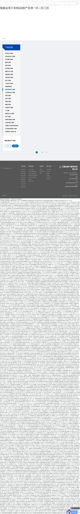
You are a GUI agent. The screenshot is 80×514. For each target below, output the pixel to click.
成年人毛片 (73, 433)
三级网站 (18, 238)
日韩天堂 (12, 419)
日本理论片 (21, 291)
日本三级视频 (10, 243)
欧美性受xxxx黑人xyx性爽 (65, 471)
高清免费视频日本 (71, 385)
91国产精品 (66, 327)
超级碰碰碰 (32, 223)
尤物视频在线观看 (19, 255)
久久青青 (31, 202)
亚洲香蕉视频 (56, 402)
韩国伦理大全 (15, 433)
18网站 (27, 453)
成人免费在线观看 (62, 394)
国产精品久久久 (59, 206)
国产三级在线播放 (59, 491)
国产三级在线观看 (36, 276)
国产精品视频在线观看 (40, 209)
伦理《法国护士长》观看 (41, 391)
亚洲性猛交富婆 (58, 280)
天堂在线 (17, 399)
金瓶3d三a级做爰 (69, 229)
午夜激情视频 (42, 218)
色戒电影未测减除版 (17, 343)
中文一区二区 (45, 447)
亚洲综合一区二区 (58, 237)
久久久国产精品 (12, 335)
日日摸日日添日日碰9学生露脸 (19, 305)
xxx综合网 (73, 260)
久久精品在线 (72, 201)
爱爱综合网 (48, 460)
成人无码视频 (33, 383)
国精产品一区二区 (69, 309)
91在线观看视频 (3, 201)
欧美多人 (40, 371)
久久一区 (4, 207)
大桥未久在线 (27, 396)
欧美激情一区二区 (23, 299)
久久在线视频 (69, 298)
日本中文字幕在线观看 (20, 379)
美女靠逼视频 (27, 407)
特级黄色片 (6, 322)
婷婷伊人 (27, 332)
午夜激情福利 (13, 322)
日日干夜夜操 (52, 415)
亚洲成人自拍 (45, 204)
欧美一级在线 (28, 329)
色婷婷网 (63, 372)
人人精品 (71, 338)
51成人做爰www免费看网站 (22, 321)
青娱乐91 (47, 467)
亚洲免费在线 (58, 424)
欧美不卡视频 (30, 217)
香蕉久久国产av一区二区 (30, 291)
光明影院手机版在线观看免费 (62, 279)
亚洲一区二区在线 (69, 424)
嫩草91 (58, 226)
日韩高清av (48, 209)
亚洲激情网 (2, 471)
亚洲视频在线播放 (47, 499)
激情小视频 (8, 231)
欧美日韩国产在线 (24, 315)
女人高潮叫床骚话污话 (10, 485)
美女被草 (60, 360)
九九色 (14, 452)
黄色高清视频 (39, 453)
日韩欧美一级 (44, 215)
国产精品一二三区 (7, 246)
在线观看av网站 (70, 376)
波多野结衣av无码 (41, 263)
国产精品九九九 (57, 234)
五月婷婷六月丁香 (61, 271)
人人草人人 (63, 234)
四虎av (13, 269)
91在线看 (30, 265)
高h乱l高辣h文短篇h (4, 249)
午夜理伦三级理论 (5, 326)
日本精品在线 (37, 288)
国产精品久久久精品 (22, 221)
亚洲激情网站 (46, 388)
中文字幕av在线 (9, 443)
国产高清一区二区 (72, 299)
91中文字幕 (49, 215)
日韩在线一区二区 (57, 220)
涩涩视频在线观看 (30, 293)
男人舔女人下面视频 (10, 235)
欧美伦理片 (16, 243)
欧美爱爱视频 (43, 280)
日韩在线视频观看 (28, 322)
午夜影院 (54, 223)
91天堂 (19, 394)
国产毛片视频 (56, 505)
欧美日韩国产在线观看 (20, 329)
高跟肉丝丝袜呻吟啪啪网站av (64, 276)
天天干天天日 (69, 240)
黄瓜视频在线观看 (42, 402)
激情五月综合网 (58, 265)
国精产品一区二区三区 (16, 313)
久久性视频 (10, 248)
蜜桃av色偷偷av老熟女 (59, 204)
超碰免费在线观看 (61, 482)
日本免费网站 (51, 204)
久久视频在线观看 (11, 447)
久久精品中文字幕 (4, 405)
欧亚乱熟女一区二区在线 (11, 496)
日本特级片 (38, 410)
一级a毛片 (29, 284)
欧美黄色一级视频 (42, 346)
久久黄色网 (54, 282)
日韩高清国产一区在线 (5, 464)
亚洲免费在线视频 (11, 492)
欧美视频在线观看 (52, 226)
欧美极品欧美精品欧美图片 (28, 235)
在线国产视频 (65, 265)
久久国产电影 (24, 358)
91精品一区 (14, 382)
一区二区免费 (22, 318)
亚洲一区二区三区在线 (6, 206)
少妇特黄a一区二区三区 (55, 443)
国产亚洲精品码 (13, 287)
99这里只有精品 (50, 213)
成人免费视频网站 (54, 324)
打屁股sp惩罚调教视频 (29, 279)
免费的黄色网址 (73, 413)
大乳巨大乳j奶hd (71, 322)
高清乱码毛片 (39, 369)
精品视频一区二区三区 (61, 207)
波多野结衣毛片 (70, 212)
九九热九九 (42, 217)
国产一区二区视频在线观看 (36, 397)
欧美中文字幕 (70, 207)
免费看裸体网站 (25, 394)
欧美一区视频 (33, 404)
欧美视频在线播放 (54, 455)
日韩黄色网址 (37, 443)
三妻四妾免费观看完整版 (46, 418)
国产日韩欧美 (21, 279)
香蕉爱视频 (75, 466)
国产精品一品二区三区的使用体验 (29, 388)
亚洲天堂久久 (53, 319)
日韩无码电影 (30, 251)
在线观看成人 (22, 259)
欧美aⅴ (23, 293)
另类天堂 (69, 433)
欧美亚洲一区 (20, 360)
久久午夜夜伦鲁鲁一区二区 (41, 285)
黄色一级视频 (48, 263)
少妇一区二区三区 (51, 316)
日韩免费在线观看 (26, 204)
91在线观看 (8, 207)
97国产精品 (66, 380)
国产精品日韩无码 (55, 243)
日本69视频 (65, 274)
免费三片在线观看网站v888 (41, 461)
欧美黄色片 (74, 243)
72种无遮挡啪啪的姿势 (72, 227)
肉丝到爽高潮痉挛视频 (65, 430)
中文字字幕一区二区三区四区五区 (42, 296)
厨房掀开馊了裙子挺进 (6, 259)
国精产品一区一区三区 (12, 254)
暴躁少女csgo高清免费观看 (58, 255)
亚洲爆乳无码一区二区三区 (10, 438)
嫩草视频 (76, 229)
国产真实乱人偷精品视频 (23, 382)
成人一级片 (6, 357)
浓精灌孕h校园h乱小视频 (42, 511)
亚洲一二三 (24, 280)
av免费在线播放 (73, 304)
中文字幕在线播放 (56, 452)
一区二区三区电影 (63, 218)
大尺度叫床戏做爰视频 (35, 405)
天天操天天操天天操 (62, 252)
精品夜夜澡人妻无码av (57, 347)
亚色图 (77, 221)
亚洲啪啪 (12, 455)
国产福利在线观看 (46, 483)
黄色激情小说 (75, 326)
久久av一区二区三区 (29, 508)
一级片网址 (9, 407)
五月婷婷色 (52, 467)
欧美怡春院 (61, 380)
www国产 (2, 418)
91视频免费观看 (48, 349)
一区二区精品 (63, 402)
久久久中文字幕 (38, 430)
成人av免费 (66, 491)
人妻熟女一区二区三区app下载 (31, 446)
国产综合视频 (13, 265)
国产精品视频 (63, 293)
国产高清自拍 (20, 505)
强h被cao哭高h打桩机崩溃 (28, 349)
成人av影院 (5, 209)
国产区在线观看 (55, 284)
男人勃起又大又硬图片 (28, 335)
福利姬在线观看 (54, 315)
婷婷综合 (7, 316)
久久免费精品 (32, 458)
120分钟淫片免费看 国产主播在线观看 (41, 319)
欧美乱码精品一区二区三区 (62, 321)
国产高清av (50, 340)
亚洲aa (75, 410)
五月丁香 (54, 492)
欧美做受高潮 (61, 259)
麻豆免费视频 (64, 463)
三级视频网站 (76, 444)
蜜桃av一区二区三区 (11, 201)
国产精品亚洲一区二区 (26, 248)
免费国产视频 (23, 213)
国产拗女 (7, 332)
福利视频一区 (28, 259)
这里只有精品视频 (30, 432)
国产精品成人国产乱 (37, 202)
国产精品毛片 (3, 469)
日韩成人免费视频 (75, 248)
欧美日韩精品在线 (4, 446)
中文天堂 (38, 418)
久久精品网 (70, 444)
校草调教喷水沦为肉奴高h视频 (43, 321)
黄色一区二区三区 (15, 475)
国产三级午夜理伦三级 (26, 444)
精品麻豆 (37, 282)
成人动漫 (61, 291)
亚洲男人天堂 (56, 340)
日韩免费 (14, 246)
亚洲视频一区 (71, 349)
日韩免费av (18, 497)
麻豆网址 (60, 318)
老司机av (54, 329)
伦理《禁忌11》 (37, 324)
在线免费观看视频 (12, 290)
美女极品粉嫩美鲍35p (54, 436)
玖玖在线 (22, 483)
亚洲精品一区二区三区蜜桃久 (64, 287)
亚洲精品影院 (66, 377)
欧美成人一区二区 (33, 310)
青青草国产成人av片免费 (13, 385)
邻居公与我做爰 (50, 400)
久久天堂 (50, 410)
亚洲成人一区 (49, 220)
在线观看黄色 (22, 390)
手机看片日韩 (34, 226)
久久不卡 (56, 486)
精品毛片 (49, 461)
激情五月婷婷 (76, 280)
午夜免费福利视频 (22, 254)
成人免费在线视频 (15, 213)
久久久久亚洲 (11, 405)
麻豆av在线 (50, 248)
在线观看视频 (76, 262)
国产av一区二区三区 (34, 366)
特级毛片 (40, 259)
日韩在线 (36, 411)
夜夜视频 (56, 380)
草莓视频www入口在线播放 (9, 237)
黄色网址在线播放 (44, 232)
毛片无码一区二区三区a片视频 (22, 246)
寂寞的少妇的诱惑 (22, 513)
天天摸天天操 (25, 340)
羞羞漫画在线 (41, 312)
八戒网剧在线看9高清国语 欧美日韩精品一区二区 (50, 322)
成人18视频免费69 (22, 488)
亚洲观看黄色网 (15, 337)
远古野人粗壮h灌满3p (32, 260)
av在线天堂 (39, 383)
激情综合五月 (72, 419)
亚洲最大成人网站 (35, 357)
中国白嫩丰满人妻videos (66, 458)
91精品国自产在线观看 (68, 355)
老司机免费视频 (49, 472)
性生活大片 (2, 315)
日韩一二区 (17, 447)
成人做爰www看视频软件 (42, 206)
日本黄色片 (33, 444)
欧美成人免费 (37, 386)
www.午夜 (42, 357)
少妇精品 (47, 362)
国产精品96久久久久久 (65, 461)
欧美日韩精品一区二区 (49, 302)
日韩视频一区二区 (56, 422)
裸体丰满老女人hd (20, 496)
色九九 (67, 301)
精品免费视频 (60, 274)
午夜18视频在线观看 (49, 237)
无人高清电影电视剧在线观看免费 (48, 279)
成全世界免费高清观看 (15, 304)
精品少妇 (37, 294)
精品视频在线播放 (69, 365)
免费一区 (68, 271)
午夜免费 (12, 210)
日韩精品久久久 (14, 259)
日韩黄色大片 (12, 309)
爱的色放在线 (35, 243)
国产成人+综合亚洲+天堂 (51, 257)
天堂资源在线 (52, 309)
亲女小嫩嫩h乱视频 (39, 415)
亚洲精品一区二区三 (52, 276)
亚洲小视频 (64, 237)
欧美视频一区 (45, 313)
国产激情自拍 (45, 380)
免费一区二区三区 (60, 210)
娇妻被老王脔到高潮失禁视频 (74, 252)
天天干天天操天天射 (64, 341)
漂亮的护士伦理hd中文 (73, 279)
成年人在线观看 (67, 260)
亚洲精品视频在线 (4, 385)
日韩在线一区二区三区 (30, 400)
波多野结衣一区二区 (26, 343)
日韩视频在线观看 (40, 305)
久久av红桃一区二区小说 (65, 449)
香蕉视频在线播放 (17, 204)
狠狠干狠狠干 (21, 294)
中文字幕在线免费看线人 (46, 477)
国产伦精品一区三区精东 (10, 436)
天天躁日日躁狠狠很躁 (19, 439)
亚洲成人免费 (73, 316)
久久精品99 (4, 255)
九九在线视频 (46, 500)
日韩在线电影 (48, 243)
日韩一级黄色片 (38, 299)
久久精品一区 (38, 313)
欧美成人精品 (17, 249)
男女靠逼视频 (43, 351)
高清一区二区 (15, 229)
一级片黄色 (32, 486)
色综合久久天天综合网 (51, 351)
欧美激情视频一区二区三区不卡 (20, 210)
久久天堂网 (4, 363)
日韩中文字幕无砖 (11, 508)
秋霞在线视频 (35, 284)
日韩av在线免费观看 (36, 447)
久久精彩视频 (41, 227)
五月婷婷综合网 (69, 379)
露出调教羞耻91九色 (72, 391)
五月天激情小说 (44, 254)
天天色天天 (8, 338)
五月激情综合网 (38, 340)
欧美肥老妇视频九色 (52, 338)
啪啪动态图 (5, 377)
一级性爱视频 (18, 212)
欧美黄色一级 (5, 212)
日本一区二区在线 (32, 210)
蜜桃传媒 (26, 483)
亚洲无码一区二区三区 (30, 209)
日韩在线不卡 (9, 217)
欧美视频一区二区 (58, 248)
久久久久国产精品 (32, 321)
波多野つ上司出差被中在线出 (9, 379)
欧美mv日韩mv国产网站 (23, 330)
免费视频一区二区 (15, 315)
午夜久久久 (50, 471)
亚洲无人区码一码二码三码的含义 (58, 277)
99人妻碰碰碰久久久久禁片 (58, 344)
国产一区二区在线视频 (74, 305)
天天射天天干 (36, 251)
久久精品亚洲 (8, 271)
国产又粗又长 (27, 511)
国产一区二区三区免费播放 (53, 245)
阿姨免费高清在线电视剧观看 (49, 453)
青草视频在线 (56, 304)
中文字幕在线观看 (18, 354)
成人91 (6, 241)
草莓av (74, 235)
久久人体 (13, 310)
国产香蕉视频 (37, 262)
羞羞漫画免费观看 (65, 435)
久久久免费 (16, 318)
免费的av (69, 503)
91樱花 (4, 294)
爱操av (15, 380)
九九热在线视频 (75, 240)
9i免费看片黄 (50, 298)
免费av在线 (38, 204)
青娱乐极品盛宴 (16, 245)
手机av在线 (54, 202)
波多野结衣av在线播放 (20, 274)
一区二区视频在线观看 (16, 232)
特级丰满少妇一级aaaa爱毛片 (55, 388)
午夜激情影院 (57, 302)
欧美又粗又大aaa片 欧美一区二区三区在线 (25, 288)
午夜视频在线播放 (54, 296)
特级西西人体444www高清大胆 (37, 333)
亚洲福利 (25, 234)
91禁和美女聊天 (19, 371)
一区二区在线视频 (9, 276)
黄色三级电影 (71, 215)
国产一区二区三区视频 (39, 315)
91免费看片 (27, 478)
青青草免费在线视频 (25, 405)
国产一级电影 (76, 478)
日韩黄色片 (30, 245)
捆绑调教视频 (12, 212)
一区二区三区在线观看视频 (46, 343)
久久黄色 (73, 202)
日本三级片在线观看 (70, 402)
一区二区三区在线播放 (25, 327)
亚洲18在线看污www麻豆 (41, 210)
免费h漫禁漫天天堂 (74, 271)
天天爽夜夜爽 (65, 369)
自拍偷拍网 (29, 252)
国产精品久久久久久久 (65, 304)
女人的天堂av (67, 390)
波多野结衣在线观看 (65, 220)
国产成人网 (60, 352)
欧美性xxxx (5, 330)
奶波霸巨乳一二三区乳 (14, 477)
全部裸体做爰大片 (52, 313)
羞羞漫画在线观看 (38, 513)
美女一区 (32, 396)
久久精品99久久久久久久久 (68, 457)
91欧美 (53, 491)
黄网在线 (77, 385)
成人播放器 (58, 290)
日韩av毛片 (4, 447)
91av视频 (50, 240)
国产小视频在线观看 (16, 458)
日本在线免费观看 (67, 352)
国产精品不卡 (29, 290)
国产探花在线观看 (42, 413)
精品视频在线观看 (14, 488)
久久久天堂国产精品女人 (63, 419)
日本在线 (76, 366)
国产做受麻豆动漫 (53, 241)
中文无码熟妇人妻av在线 (26, 304)
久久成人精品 (42, 467)
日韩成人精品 (72, 232)
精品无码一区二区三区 (40, 419)
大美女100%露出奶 (54, 421)
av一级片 (67, 506)
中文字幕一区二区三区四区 (61, 212)
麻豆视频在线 (48, 347)
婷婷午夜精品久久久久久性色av (38, 277)
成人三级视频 (63, 340)
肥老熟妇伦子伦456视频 (17, 271)
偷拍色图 (7, 268)
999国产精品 (22, 475)
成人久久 (17, 374)
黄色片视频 (6, 467)
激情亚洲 (10, 355)
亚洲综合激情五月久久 (25, 397)
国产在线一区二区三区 (8, 411)
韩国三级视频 (64, 285)
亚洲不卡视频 (71, 446)
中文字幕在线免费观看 (22, 438)
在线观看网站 (30, 280)
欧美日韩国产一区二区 (72, 285)
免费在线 (27, 266)
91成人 (68, 425)
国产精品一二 (71, 224)
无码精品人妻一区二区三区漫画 (14, 365)
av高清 (23, 455)
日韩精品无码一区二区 (40, 474)
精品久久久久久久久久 (53, 260)
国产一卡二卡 (55, 263)
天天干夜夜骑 (26, 346)
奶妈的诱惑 (41, 240)
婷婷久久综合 (62, 421)
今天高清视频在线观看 (35, 441)
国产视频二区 (61, 246)
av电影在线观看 (25, 232)
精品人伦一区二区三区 (30, 393)
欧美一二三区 (6, 478)
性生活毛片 (26, 206)
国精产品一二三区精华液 (18, 404)
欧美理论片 (23, 432)
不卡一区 (53, 326)
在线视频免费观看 (46, 463)
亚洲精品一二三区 (68, 221)
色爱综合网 (64, 363)
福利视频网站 (77, 224)
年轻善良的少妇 (74, 287)
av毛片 (70, 371)
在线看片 (17, 269)
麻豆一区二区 (5, 477)
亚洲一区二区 (25, 316)
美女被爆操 (46, 502)
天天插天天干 (23, 282)
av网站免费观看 (60, 221)
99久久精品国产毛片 (19, 391)
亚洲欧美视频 (34, 271)
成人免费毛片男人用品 (39, 349)
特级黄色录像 (53, 224)
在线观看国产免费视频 (61, 223)
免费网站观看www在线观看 (18, 307)
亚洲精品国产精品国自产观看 (24, 355)
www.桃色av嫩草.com (7, 296)
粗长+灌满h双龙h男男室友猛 (29, 368)
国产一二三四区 (36, 322)
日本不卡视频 (55, 407)
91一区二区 (11, 251)
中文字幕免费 (61, 263)
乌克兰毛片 (54, 310)
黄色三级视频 (68, 226)
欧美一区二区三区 (8, 343)
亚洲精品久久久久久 (49, 404)
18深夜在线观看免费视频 (5, 221)
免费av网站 (14, 355)
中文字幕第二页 (38, 327)
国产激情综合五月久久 (63, 337)
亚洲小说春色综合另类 (71, 405)
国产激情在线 (27, 207)
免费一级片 (5, 301)
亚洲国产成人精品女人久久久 (52, 413)
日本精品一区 (11, 483)
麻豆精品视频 (54, 469)
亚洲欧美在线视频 (74, 213)
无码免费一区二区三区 (6, 337)
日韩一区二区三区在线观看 (5, 307)
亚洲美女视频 (68, 307)
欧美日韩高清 (55, 217)
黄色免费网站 (69, 477)
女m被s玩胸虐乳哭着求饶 (50, 441)
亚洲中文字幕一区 (39, 393)
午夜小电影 (67, 443)
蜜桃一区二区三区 (19, 310)
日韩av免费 (56, 294)
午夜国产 (60, 296)
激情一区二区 (26, 427)
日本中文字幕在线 (51, 235)
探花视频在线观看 (75, 226)
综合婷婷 (54, 499)
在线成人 (5, 382)
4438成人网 (53, 312)
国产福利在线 (42, 427)
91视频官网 (12, 416)
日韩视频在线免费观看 (60, 357)
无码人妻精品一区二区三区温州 (56, 408)
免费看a (60, 315)
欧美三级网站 (65, 280)
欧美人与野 (30, 220)
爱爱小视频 (57, 326)
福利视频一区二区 (31, 241)
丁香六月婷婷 (39, 400)
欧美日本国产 (54, 368)
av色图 (1, 452)
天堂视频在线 (74, 427)
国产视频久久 (8, 315)
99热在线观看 (71, 237)
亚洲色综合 (73, 209)
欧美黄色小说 (72, 255)
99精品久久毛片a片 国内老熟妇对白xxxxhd (60, 305)
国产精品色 (31, 316)
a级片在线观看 (45, 223)
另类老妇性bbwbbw (70, 277)
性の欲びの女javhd (47, 510)
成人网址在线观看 (70, 293)
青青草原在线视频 (64, 444)
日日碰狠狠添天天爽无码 (50, 464)
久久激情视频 (65, 388)
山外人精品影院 (45, 466)
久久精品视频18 (72, 290)
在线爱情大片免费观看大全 (37, 329)
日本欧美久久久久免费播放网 (59, 240)
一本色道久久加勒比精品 (8, 463)
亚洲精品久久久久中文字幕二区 (25, 337)
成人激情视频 (30, 385)
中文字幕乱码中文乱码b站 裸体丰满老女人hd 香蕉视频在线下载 (40, 269)
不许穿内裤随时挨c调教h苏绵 (62, 232)
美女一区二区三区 (73, 257)
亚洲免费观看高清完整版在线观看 (66, 505)
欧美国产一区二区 (61, 310)
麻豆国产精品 (19, 363)
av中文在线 (39, 483)
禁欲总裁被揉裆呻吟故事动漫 (59, 410)
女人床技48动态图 (8, 245)
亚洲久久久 (11, 249)
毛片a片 (50, 223)
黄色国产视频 (8, 347)
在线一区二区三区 (58, 269)
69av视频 (17, 260)
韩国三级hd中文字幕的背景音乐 (29, 380)
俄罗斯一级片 (71, 321)
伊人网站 (52, 333)
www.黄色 (27, 223)
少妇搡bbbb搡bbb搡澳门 (45, 469)
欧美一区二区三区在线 (39, 249)
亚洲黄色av (10, 346)
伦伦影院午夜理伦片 (17, 410)
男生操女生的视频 (23, 418)
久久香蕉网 (48, 277)
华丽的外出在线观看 (24, 202)
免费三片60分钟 (74, 443)
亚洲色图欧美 (24, 241)
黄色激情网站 (21, 443)
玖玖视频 (53, 429)
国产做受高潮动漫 (36, 360)
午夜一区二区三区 (11, 489)
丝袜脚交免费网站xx (48, 425)
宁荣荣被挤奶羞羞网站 (60, 478)
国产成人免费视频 (55, 460)
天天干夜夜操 (13, 316)
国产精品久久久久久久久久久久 (17, 226)
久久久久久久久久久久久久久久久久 (49, 273)
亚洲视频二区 (38, 433)
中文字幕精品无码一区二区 (8, 400)
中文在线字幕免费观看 (29, 201)
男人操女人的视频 (17, 474)
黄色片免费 (8, 362)
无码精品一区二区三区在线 (34, 215)
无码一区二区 (13, 497)
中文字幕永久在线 (32, 365)
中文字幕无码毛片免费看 (45, 251)
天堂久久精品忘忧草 (36, 475)
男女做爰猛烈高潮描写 (5, 324)
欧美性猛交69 (3, 227)
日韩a (36, 312)
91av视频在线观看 (12, 421)
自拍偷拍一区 (49, 346)
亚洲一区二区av (24, 365)
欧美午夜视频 (60, 209)
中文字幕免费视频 (76, 217)
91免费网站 (22, 218)
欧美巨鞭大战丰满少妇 (10, 340)
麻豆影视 (31, 309)
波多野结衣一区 (65, 201)
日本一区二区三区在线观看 (63, 282)
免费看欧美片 (72, 269)
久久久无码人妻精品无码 (54, 341)
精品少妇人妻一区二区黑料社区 (6, 282)
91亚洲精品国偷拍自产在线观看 (35, 471)
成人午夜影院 (40, 500)
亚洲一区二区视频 (14, 302)
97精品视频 (48, 405)
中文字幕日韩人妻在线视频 (18, 407)
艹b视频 (32, 503)
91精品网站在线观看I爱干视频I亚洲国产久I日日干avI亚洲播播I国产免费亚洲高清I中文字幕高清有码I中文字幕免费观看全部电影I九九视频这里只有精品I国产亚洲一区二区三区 (36, 199)
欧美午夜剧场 (64, 400)
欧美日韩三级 (77, 382)
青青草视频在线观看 (20, 344)
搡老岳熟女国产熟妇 (24, 463)
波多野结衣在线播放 (68, 358)
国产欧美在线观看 (50, 280)
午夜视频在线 (59, 457)
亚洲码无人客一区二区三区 (25, 277)
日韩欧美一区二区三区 (30, 455)
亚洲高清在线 (19, 316)
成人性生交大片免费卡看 (26, 238)
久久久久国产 (20, 234)
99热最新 (59, 285)
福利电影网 (14, 347)
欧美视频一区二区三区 (6, 213)
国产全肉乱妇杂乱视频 (8, 415)
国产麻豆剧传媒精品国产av (58, 346)
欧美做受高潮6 (5, 251)
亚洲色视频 (34, 452)
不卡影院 (62, 452)
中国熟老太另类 (10, 252)
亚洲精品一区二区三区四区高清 (43, 271)
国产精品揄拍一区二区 (35, 372)
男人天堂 (38, 252)
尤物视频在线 (13, 293)
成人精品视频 (50, 304)
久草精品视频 (47, 249)
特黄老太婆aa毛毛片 (14, 467)
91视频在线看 (45, 226)
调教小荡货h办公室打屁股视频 (6, 218)
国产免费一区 (61, 390)
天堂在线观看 (36, 280)
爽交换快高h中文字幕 (14, 202)
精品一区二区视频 (51, 210)
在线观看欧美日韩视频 (66, 332)
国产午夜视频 (22, 263)
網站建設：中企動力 (67, 195)
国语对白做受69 (75, 266)
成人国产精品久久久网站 (37, 390)
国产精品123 (63, 343)
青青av (63, 499)
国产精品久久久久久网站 (57, 349)
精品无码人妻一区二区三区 (25, 301)
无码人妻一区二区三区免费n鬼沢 (65, 217)
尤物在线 (7, 335)
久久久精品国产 (3, 254)
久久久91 (2, 460)
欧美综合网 (38, 273)
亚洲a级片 (44, 400)
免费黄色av (54, 511)
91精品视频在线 (10, 369)
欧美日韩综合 (3, 352)
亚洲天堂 (66, 436)
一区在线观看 (71, 265)
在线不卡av (62, 245)
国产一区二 (55, 425)
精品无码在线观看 (24, 257)
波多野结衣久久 (54, 259)
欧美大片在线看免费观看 (40, 377)
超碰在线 (6, 368)
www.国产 (24, 237)
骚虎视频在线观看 (35, 467)
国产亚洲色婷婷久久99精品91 (26, 224)
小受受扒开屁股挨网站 (31, 305)
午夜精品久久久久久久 (13, 441)
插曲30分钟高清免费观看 (6, 513)
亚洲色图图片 (75, 422)
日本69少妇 (58, 458)
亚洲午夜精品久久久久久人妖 (10, 234)
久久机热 (25, 354)
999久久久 (18, 422)
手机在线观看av (33, 206)
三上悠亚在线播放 (23, 269)
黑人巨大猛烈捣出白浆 (56, 332)
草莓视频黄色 (75, 288)
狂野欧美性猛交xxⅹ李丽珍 (20, 252)
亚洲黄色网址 (26, 352)
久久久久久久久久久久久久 (34, 382)
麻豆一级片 (14, 206)
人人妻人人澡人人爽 (30, 379)
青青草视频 (4, 511)
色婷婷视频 (39, 226)
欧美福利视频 (15, 372)
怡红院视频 (8, 262)
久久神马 (17, 284)
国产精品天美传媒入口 (36, 212)
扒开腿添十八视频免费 (63, 407)
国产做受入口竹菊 (39, 201)
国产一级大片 (46, 224)
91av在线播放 (19, 237)
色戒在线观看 (37, 352)
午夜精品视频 (32, 296)
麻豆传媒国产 (66, 371)
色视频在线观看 (45, 439)
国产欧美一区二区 (49, 218)
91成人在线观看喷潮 (26, 298)
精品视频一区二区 (68, 432)
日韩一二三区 (38, 223)
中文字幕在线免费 (59, 502)
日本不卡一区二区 (20, 201)
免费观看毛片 (57, 400)
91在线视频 (51, 234)
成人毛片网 (58, 415)
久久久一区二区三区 (17, 312)
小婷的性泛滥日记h (63, 450)
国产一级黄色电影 (25, 458)
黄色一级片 (60, 260)
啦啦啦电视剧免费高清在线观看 (44, 238)
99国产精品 (42, 405)
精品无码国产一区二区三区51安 (63, 312)
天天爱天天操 (17, 405)
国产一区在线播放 (40, 505)
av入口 (74, 455)
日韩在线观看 (5, 349)
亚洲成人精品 (15, 472)
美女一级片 (24, 312)
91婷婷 (38, 351)
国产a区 (64, 251)
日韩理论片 (33, 207)
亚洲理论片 (45, 330)
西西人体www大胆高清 (29, 480)
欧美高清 (76, 363)
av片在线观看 (11, 444)
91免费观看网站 (61, 301)
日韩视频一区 (57, 249)
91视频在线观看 (13, 427)
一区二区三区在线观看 (71, 492)
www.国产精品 (67, 502)
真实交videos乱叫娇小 (27, 276)
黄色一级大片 (76, 396)
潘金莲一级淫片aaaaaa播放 (63, 273)
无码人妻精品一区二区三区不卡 (20, 411)
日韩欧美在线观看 (74, 296)
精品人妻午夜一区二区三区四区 (67, 438)
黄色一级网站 (3, 321)
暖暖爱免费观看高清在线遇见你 (7, 439)
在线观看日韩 (29, 390)
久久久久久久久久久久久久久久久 (9, 238)
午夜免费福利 (23, 457)
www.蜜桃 (59, 202)
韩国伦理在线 (26, 324)
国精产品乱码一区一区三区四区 (13, 224)
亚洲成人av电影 (36, 274)
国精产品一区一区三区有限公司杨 (15, 220)
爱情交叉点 (67, 413)
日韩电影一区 (6, 210)
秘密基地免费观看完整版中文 (66, 249)
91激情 (42, 252)
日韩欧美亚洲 (45, 234)
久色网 (7, 352)
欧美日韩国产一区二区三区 (22, 265)
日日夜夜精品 (17, 419)
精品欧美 (53, 335)
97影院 (51, 249)
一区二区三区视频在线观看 (8, 399)
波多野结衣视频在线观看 (42, 248)
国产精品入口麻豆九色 (74, 393)
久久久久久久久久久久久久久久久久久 (17, 209)
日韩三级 (19, 280)
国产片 (18, 241)
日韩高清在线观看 (46, 397)
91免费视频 (70, 235)
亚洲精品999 (71, 337)
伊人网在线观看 (20, 206)
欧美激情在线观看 (53, 354)
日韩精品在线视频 (68, 259)
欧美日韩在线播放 (64, 418)
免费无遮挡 (61, 455)
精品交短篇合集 (32, 232)
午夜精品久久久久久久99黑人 (73, 400)
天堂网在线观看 (49, 402)
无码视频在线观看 (36, 301)
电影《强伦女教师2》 (24, 215)
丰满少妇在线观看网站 (22, 217)
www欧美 (32, 352)
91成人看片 (20, 482)
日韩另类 (62, 226)
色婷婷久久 (31, 324)
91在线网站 (61, 413)
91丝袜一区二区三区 (40, 363)
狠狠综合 (36, 293)
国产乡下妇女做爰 (25, 435)
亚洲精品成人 (55, 360)
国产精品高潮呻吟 (51, 229)
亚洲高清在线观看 (46, 368)
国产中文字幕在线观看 (69, 246)
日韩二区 (28, 383)
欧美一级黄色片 (35, 240)
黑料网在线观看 (6, 240)
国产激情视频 (39, 255)
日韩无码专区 (68, 499)
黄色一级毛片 (17, 218)
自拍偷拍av (18, 293)
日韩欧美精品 (3, 443)
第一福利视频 (49, 299)
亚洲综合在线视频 (15, 291)
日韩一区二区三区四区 (17, 296)
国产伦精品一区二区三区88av (39, 290)
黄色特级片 (67, 496)
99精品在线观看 (37, 220)
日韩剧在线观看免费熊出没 (30, 268)
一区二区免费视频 (40, 237)
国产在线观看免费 (24, 471)
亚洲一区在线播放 (35, 326)
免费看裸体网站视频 (60, 319)
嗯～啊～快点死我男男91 (41, 207)
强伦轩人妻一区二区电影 (72, 223)
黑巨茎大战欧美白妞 (35, 343)
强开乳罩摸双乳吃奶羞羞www (27, 249)
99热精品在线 (33, 273)
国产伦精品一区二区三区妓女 (67, 254)
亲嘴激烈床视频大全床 (30, 433)
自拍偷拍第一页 (10, 469)
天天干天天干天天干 (38, 396)
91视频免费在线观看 (19, 466)
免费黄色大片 (63, 466)
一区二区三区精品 (57, 262)
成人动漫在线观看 (8, 418)
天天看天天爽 (43, 460)
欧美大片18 (2, 241)
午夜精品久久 (25, 296)
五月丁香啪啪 (71, 436)
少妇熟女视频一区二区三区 (45, 307)
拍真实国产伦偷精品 (66, 202)
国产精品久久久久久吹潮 (34, 246)
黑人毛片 (11, 457)
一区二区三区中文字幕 (60, 309)
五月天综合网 (29, 254)
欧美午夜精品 (64, 227)
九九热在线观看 (19, 235)
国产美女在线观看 (14, 464)
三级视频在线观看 (50, 432)
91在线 (46, 240)
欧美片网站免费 (17, 326)
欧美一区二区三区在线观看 (33, 460)
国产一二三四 (64, 262)
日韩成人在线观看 (11, 274)
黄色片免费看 (66, 238)
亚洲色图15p (51, 379)
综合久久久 (65, 299)
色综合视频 (58, 224)
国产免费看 (14, 294)
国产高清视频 (23, 419)
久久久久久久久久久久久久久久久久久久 (36, 257)
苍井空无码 (39, 260)
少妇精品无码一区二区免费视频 (15, 349)
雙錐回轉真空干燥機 (9, 140)
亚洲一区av (12, 273)
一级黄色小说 (9, 294)
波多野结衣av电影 (38, 488)
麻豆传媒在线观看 (26, 271)
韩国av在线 (45, 471)
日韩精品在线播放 (30, 282)
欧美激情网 (59, 368)
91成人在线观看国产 (66, 248)
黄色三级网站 (46, 396)
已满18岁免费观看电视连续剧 (69, 291)
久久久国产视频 (64, 374)
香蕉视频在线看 (72, 301)
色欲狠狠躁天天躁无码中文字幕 (40, 245)
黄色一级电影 (6, 455)
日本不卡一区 (35, 238)
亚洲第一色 (54, 288)
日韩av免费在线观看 (5, 341)
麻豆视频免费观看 (73, 491)
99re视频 (8, 402)
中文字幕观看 (41, 344)
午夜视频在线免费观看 (62, 241)
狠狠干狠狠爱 (58, 333)
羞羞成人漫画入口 (5, 202)
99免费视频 (75, 480)
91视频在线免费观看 (16, 231)
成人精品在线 (33, 204)
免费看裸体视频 (18, 388)
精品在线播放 (46, 201)
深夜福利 (25, 482)
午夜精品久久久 (66, 313)
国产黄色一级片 (9, 482)
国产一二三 (51, 265)
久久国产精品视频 (24, 245)
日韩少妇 (38, 232)
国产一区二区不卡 (13, 241)
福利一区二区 (13, 478)
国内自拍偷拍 (36, 335)
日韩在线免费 (43, 262)
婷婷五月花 (52, 424)
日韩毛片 (26, 307)
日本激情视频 (48, 266)
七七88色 (44, 259)
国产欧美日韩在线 (17, 248)
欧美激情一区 (68, 411)
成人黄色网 (12, 332)
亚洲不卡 (49, 259)
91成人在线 (17, 480)
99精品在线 (49, 360)
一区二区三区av (67, 209)
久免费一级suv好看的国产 (28, 229)
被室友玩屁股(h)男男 (34, 427)
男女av (9, 229)
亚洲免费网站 (37, 279)
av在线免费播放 (30, 299)
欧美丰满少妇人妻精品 (75, 220)
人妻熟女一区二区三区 (67, 360)
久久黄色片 (70, 280)
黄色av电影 (21, 477)
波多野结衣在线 (56, 215)
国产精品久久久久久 (39, 302)
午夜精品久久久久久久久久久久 (51, 318)
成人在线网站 (29, 436)
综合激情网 (74, 411)
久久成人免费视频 (62, 416)
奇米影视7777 (68, 335)
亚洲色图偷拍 (31, 302)
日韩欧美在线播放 (61, 351)
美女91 (64, 368)
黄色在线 (33, 327)
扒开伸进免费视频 (42, 284)
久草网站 (73, 324)
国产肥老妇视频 (65, 290)
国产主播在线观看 (19, 273)
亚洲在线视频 (64, 322)
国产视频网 (50, 447)
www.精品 (65, 349)
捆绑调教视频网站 (52, 206)
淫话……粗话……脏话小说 (34, 266)
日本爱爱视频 (68, 427)
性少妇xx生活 (8, 232)
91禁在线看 (74, 318)
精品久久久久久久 (37, 309)
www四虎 (56, 394)
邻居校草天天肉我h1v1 (45, 274)
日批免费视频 (72, 341)
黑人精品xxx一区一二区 (5, 304)
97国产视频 (43, 220)
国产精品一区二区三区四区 (55, 201)
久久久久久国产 (38, 368)
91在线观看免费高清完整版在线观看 (59, 385)
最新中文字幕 (7, 310)
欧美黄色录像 (72, 388)
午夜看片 (56, 386)
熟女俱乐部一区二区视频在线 (32, 218)
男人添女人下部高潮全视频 (45, 326)
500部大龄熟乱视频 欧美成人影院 (46, 294)
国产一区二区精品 (46, 506)
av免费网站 (70, 418)
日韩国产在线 (36, 217)
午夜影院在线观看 (27, 255)
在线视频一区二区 (28, 347)
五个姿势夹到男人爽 (74, 404)
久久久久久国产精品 (8, 452)
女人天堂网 (23, 383)
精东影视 (61, 231)
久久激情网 (72, 273)
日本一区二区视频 (12, 344)
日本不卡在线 (49, 262)
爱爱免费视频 (35, 227)
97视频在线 (44, 383)
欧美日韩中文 (69, 243)
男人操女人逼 (31, 315)
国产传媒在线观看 (46, 436)
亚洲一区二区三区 (56, 474)
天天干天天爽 (75, 485)
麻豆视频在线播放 (66, 316)
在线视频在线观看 (43, 229)
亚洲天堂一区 (14, 221)
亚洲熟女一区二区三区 (5, 226)
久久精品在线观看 (20, 421)
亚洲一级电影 (27, 226)
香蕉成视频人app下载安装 (12, 430)
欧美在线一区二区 (31, 312)
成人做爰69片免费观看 (31, 472)
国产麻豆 (60, 377)
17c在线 (52, 386)
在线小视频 (12, 374)
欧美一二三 (2, 340)
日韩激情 (44, 299)
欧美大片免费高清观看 (9, 284)
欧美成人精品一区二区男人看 (61, 235)
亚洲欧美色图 (54, 209)
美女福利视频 (53, 321)
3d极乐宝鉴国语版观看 (43, 446)
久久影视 (71, 377)
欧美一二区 (17, 463)
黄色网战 (20, 229)
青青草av (5, 319)
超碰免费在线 (30, 354)
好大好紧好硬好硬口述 (44, 424)
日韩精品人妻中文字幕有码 (56, 251)
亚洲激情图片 (45, 212)
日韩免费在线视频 (5, 497)
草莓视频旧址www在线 (28, 416)
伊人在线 (49, 383)
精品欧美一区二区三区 (5, 383)
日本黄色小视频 (38, 463)
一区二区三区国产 (38, 231)
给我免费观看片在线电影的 (51, 246)
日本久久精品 (67, 213)
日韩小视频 (9, 382)
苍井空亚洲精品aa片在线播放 (25, 243)
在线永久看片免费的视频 (67, 268)
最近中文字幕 (57, 404)
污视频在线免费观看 (19, 227)
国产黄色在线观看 (5, 427)
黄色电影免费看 (47, 385)
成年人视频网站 (52, 232)
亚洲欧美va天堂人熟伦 (60, 229)
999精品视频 (76, 469)
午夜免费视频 (50, 366)
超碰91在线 (74, 460)
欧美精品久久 (10, 204)
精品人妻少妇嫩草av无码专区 (33, 287)
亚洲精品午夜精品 (66, 296)
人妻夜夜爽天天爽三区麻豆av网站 (61, 393)
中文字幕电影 (56, 218)
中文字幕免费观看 (18, 369)
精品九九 (77, 322)
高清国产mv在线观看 (59, 213)
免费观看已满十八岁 (47, 492)
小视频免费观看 (27, 477)
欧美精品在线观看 (63, 294)
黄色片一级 (24, 474)
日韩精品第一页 (43, 304)
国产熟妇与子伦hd (61, 511)
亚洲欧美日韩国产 (57, 227)
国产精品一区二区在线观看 (68, 315)
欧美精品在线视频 (49, 291)
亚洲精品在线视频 (47, 355)
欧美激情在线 (62, 284)
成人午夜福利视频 (44, 301)
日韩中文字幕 (4, 220)
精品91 (19, 472)
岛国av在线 (44, 213)
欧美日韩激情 (21, 266)
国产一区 (4, 491)
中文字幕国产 (48, 282)
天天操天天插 (21, 268)
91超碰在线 (43, 372)
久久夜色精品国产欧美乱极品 (39, 491)
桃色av (39, 436)
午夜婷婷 (33, 313)
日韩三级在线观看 (17, 276)
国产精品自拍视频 (17, 298)
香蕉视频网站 (59, 369)
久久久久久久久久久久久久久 (69, 231)
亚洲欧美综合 (15, 262)
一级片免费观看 (54, 287)
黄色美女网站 (39, 506)
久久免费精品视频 (73, 362)
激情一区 (63, 415)
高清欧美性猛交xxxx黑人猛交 (47, 438)
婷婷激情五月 (29, 213)
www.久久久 (8, 279)
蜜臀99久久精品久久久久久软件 (11, 263)
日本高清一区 (62, 243)
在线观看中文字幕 (46, 231)
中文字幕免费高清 (34, 408)
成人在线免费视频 (69, 386)
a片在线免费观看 (23, 260)
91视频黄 (71, 302)
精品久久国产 (56, 471)
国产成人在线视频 (39, 379)
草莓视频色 (69, 262)
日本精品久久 (68, 245)
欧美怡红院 (63, 326)
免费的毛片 (74, 307)
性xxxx (44, 432)
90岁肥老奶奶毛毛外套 (51, 290)
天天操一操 (42, 246)
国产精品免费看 (51, 212)
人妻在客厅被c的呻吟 (70, 340)
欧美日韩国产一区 (75, 449)
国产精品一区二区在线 (31, 341)
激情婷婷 (7, 265)
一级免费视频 (5, 457)
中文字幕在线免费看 (51, 207)
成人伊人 (34, 221)
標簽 (76, 195)
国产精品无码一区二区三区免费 (12, 215)
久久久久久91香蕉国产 (61, 492)
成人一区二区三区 (5, 488)
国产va (74, 221)
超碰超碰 (28, 326)
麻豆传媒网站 (46, 415)
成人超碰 (72, 430)
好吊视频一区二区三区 (69, 204)
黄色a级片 (23, 472)
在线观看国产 (67, 263)
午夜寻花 (15, 217)
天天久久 (34, 255)
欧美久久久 (49, 374)
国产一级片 (77, 319)
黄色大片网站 (15, 266)
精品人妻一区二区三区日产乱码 (50, 221)
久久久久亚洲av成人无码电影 (49, 369)
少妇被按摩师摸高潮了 (44, 265)
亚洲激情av (34, 248)
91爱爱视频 (42, 266)
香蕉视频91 (7, 313)
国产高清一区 (31, 340)
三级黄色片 (42, 288)
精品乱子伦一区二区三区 (57, 238)
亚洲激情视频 (75, 332)
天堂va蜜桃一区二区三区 (74, 274)
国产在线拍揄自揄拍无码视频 (18, 207)
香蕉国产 (68, 319)
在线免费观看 (54, 271)
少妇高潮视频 (64, 224)
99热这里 (60, 371)
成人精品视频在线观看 (9, 223)
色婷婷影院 (49, 284)
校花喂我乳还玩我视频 (71, 234)
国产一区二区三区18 (46, 202)
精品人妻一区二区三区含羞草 (68, 429)
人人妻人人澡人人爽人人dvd (63, 257)
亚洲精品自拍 (66, 269)
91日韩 (28, 372)
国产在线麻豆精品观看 (6, 257)
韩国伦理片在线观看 (37, 213)
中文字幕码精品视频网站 (69, 206)
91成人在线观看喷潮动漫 (19, 319)
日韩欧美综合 (40, 221)
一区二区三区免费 (14, 341)
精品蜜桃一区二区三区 (23, 262)
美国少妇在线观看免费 (53, 301)
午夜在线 (2, 425)
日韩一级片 (47, 333)
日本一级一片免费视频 (19, 223)
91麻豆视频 (51, 358)
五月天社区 (54, 508)
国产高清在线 (41, 318)
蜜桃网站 (40, 330)
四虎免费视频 (68, 310)
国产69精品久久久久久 (45, 386)
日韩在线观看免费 (8, 312)
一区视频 (75, 268)
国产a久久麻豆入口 (69, 351)
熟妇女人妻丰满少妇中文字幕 (20, 251)
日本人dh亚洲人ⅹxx (40, 291)
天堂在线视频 (48, 217)
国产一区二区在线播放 (38, 224)
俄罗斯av (4, 338)
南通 (74, 195)
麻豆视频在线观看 (36, 254)
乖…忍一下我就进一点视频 (25, 374)
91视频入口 (30, 262)
